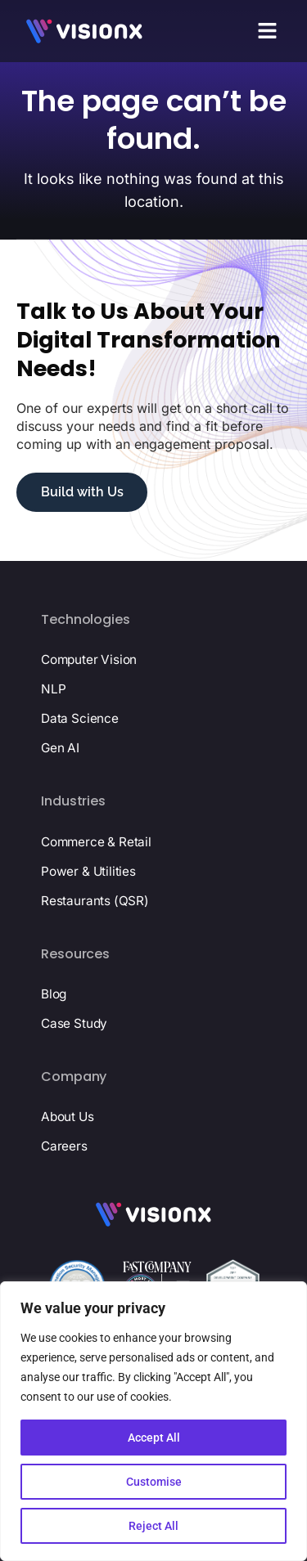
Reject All (153, 1525)
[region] (153, 1421)
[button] (267, 31)
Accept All (154, 1437)
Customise (154, 1481)
